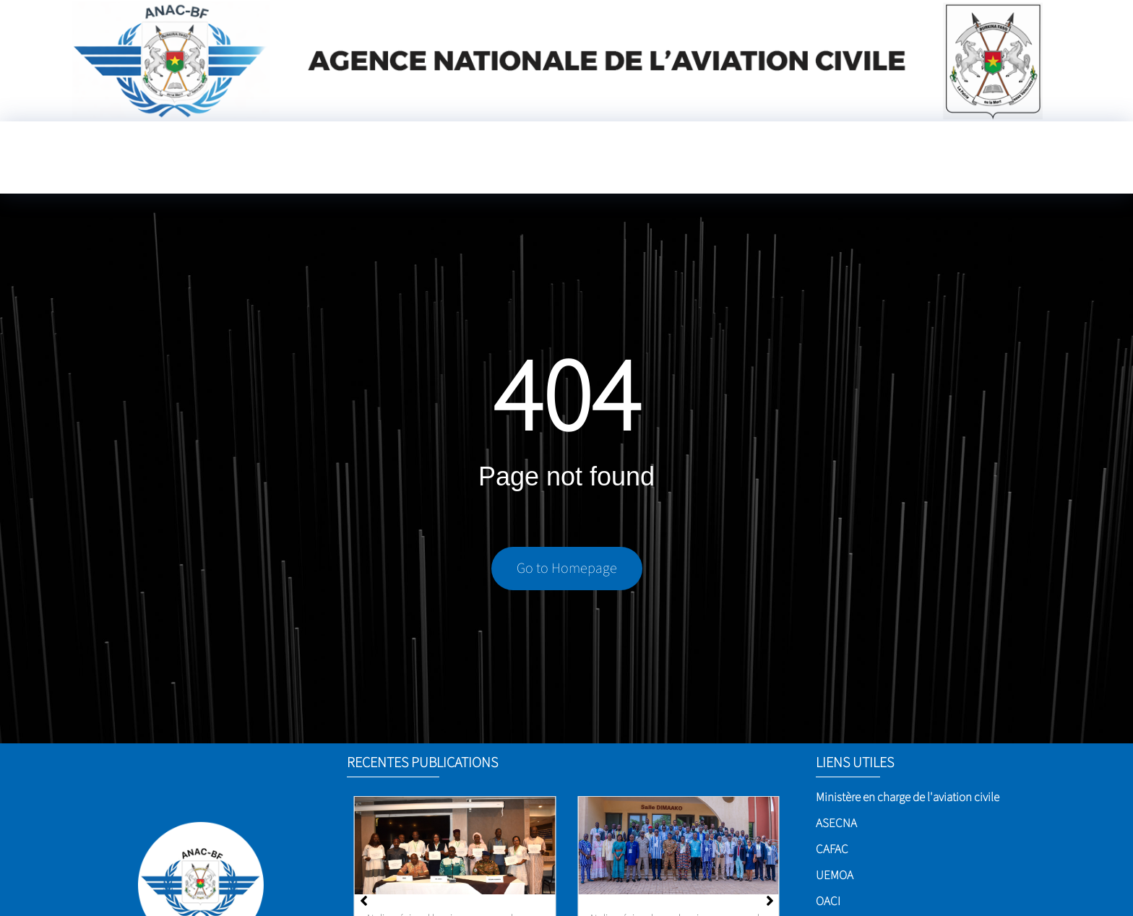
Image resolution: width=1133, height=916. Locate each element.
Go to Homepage (567, 568)
